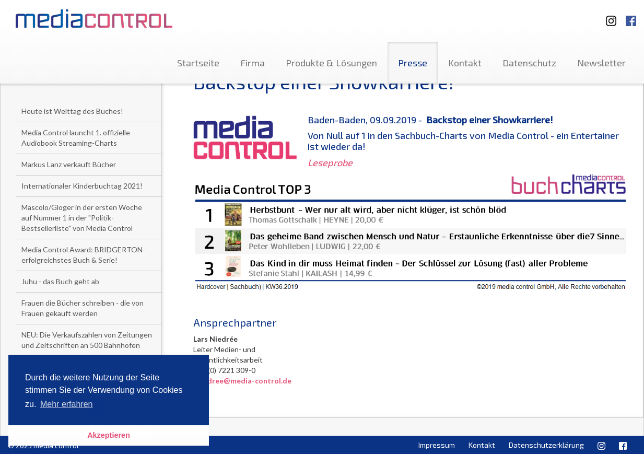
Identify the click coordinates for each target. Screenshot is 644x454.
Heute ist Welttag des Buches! (72, 111)
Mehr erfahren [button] (66, 404)
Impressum (436, 444)
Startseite (198, 62)
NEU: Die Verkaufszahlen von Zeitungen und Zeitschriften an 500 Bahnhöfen (86, 340)
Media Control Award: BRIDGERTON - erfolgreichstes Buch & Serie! (84, 254)
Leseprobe (330, 162)
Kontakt (465, 62)
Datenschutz (529, 62)
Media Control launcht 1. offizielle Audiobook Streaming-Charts (75, 137)
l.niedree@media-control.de (242, 380)
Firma (252, 62)
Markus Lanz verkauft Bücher (68, 164)
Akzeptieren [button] (108, 435)
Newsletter (601, 62)
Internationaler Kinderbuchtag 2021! (82, 185)
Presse (412, 62)
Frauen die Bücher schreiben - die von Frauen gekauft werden (82, 308)
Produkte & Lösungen (331, 62)
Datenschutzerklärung (546, 444)
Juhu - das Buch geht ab (60, 281)
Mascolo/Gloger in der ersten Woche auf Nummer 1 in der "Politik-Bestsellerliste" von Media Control (81, 217)
